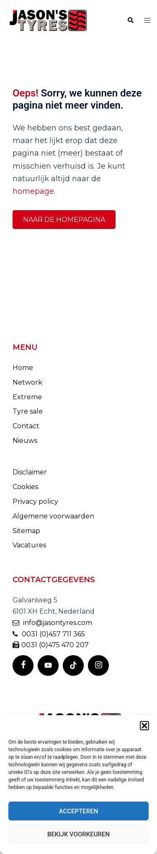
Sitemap (26, 531)
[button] (144, 725)
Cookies (25, 487)
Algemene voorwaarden (53, 516)
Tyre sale (28, 411)
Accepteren (78, 811)
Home (23, 368)
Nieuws (25, 441)
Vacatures (29, 545)
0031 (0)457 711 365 (49, 634)
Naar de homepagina (64, 220)
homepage (33, 191)
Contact (26, 426)
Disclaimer (30, 472)
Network (27, 382)
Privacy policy (35, 501)
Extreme (27, 397)
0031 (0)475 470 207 (51, 645)
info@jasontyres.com (52, 623)
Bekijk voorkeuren (78, 834)
